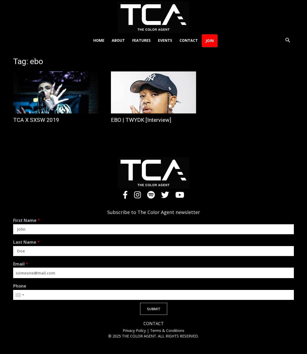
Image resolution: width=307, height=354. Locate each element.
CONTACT (154, 323)
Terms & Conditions (167, 330)
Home (98, 40)
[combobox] (19, 295)
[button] (287, 40)
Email (20, 264)
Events (165, 40)
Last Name (26, 242)
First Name (26, 220)
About (118, 40)
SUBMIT (153, 308)
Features (141, 40)
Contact (189, 40)
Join (210, 40)
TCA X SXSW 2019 (36, 120)
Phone (19, 286)
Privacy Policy (135, 330)
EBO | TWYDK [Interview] (141, 120)
